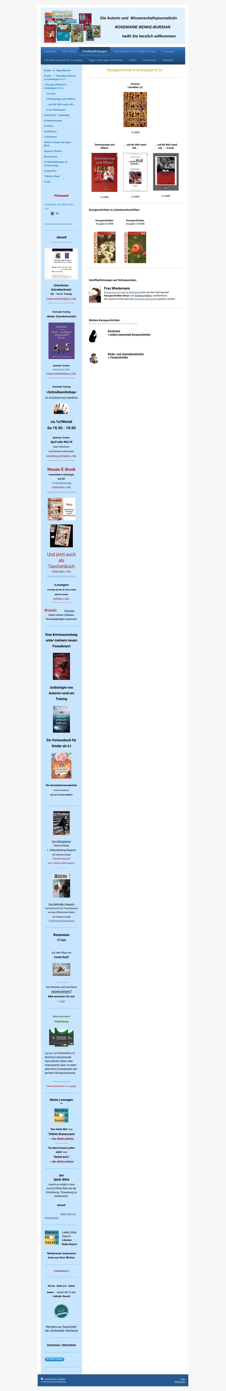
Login (182, 1378)
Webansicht (180, 1381)
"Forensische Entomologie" (61, 920)
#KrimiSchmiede (63, 482)
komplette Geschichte (145, 298)
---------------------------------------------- (61, 491)
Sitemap (61, 1378)
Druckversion (48, 1378)
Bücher (49, 1053)
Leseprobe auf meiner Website (121, 292)
